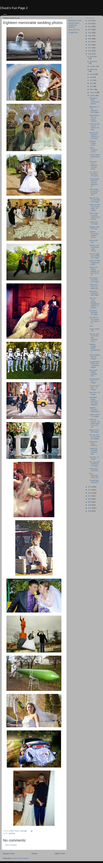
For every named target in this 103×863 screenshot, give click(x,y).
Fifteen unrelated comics (93, 150)
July (91, 77)
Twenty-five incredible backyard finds (93, 451)
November (93, 61)
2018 (90, 45)
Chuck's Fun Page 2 (14, 8)
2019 (90, 42)
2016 (90, 51)
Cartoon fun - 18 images (93, 223)
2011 (90, 496)
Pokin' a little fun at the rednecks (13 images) (94, 216)
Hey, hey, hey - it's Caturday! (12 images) (94, 436)
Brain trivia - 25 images (94, 393)
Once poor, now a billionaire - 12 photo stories (93, 165)
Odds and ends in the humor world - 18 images (94, 207)
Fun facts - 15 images (94, 458)
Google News (73, 32)
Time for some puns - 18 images (94, 387)
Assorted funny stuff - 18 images (94, 381)
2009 (90, 502)
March (92, 89)
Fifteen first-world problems (93, 443)
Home (5, 14)
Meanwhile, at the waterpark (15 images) (94, 109)
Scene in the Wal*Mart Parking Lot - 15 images (94, 135)
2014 (90, 487)
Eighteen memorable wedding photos (93, 234)
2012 (90, 493)
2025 (90, 23)
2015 (90, 54)
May (91, 83)
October (93, 66)
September (93, 69)
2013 (90, 490)
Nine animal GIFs (93, 241)
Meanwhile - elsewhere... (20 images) (94, 293)
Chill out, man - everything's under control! (94, 248)
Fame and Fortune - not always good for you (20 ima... (94, 423)
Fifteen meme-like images (94, 431)
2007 (90, 508)
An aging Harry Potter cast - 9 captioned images (94, 364)
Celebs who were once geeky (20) (93, 286)
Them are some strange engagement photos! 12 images (94, 302)
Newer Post (8, 853)
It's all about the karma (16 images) (94, 280)
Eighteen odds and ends (94, 228)
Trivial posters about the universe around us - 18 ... (94, 182)
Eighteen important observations (94, 409)
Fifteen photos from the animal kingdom (94, 118)
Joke (91, 326)
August (92, 74)
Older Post (60, 853)
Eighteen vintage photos (92, 143)
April (91, 86)
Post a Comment (11, 845)
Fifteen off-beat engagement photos (94, 262)
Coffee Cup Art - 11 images (94, 415)
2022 (90, 33)
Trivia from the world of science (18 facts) (94, 126)
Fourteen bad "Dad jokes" (94, 481)
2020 (90, 39)
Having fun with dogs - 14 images (93, 312)
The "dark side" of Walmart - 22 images (94, 464)
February (93, 92)
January (93, 95)
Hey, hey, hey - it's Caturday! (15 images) (94, 200)
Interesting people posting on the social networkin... (94, 401)
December (93, 56)
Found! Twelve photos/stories (94, 156)
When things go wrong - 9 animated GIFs (94, 192)
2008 (90, 505)
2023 (90, 30)
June (92, 80)
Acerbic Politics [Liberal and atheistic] (74, 25)
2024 (90, 26)
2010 (90, 499)
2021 (90, 36)
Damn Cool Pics (74, 30)
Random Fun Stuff (75, 20)
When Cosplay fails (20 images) (94, 357)
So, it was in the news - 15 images (93, 174)
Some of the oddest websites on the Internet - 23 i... (94, 271)
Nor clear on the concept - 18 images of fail (94, 320)
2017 (90, 48)
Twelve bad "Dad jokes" (94, 470)
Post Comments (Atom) (20, 858)
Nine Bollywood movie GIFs (94, 475)
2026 (90, 20)
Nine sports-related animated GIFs (93, 373)
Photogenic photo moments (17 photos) (94, 101)
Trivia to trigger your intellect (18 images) (94, 256)
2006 (90, 511)
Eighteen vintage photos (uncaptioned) (94, 348)
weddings (11, 833)
